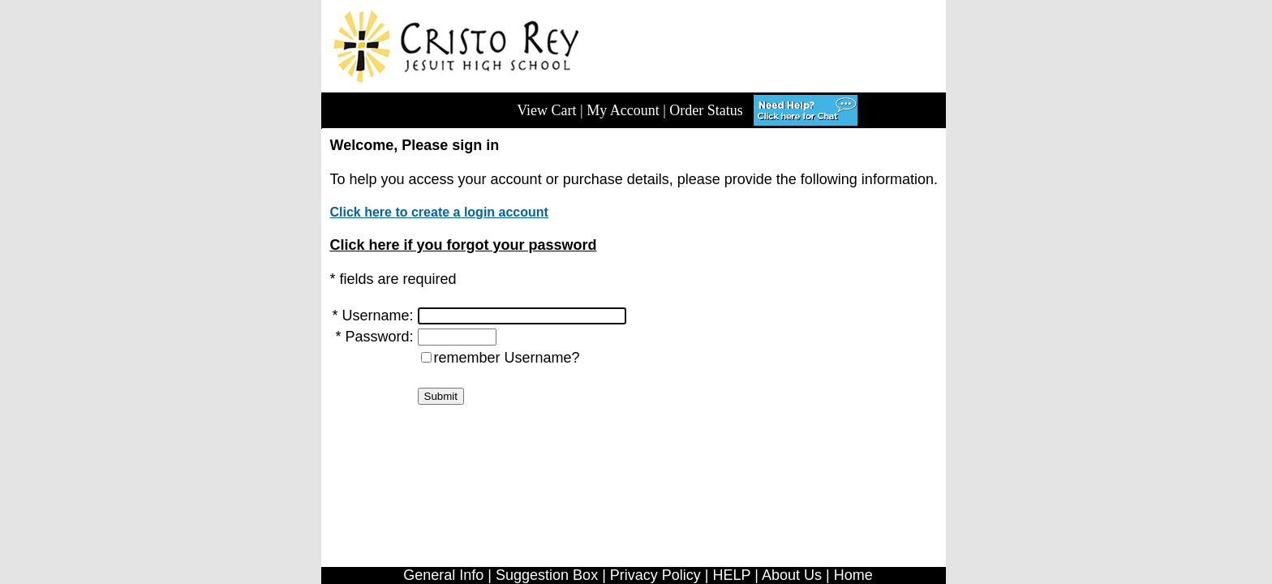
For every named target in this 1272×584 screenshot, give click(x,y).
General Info (443, 575)
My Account (623, 110)
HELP (732, 575)
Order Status (705, 110)
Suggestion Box (547, 575)
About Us (792, 575)
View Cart (546, 110)
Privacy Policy (655, 575)
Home (853, 575)
